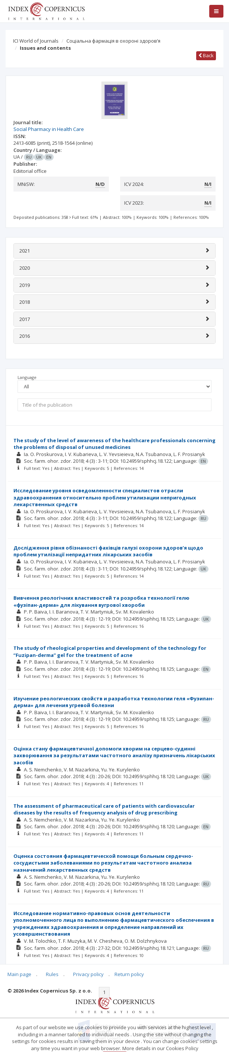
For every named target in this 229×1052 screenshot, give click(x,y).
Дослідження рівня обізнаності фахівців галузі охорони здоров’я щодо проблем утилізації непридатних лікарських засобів (108, 551)
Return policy (129, 974)
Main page (19, 974)
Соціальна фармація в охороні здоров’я (113, 40)
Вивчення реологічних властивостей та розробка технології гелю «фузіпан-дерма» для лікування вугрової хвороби (101, 601)
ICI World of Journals (36, 40)
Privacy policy (88, 974)
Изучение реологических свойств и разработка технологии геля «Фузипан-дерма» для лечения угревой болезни (113, 702)
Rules (52, 974)
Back (206, 55)
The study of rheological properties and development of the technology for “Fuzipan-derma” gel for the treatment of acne (109, 651)
